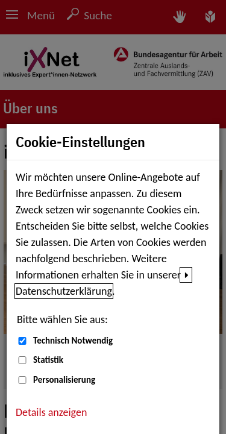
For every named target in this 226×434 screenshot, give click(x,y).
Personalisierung (64, 379)
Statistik (48, 359)
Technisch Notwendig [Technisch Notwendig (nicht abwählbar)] (73, 340)
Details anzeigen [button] (51, 412)
